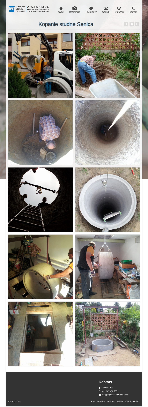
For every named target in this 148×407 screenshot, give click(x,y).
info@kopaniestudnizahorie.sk (113, 395)
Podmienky (91, 9)
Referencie (74, 9)
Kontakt (133, 9)
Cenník (105, 9)
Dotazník (119, 9)
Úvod (60, 9)
